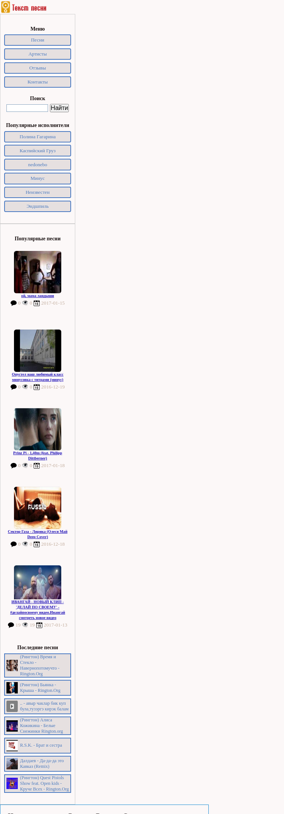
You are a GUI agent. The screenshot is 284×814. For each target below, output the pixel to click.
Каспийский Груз (38, 150)
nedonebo (37, 164)
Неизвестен (38, 192)
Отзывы (37, 68)
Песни (37, 40)
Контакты (38, 82)
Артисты (37, 54)
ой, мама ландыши (37, 296)
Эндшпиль (37, 206)
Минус (38, 178)
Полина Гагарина (38, 136)
